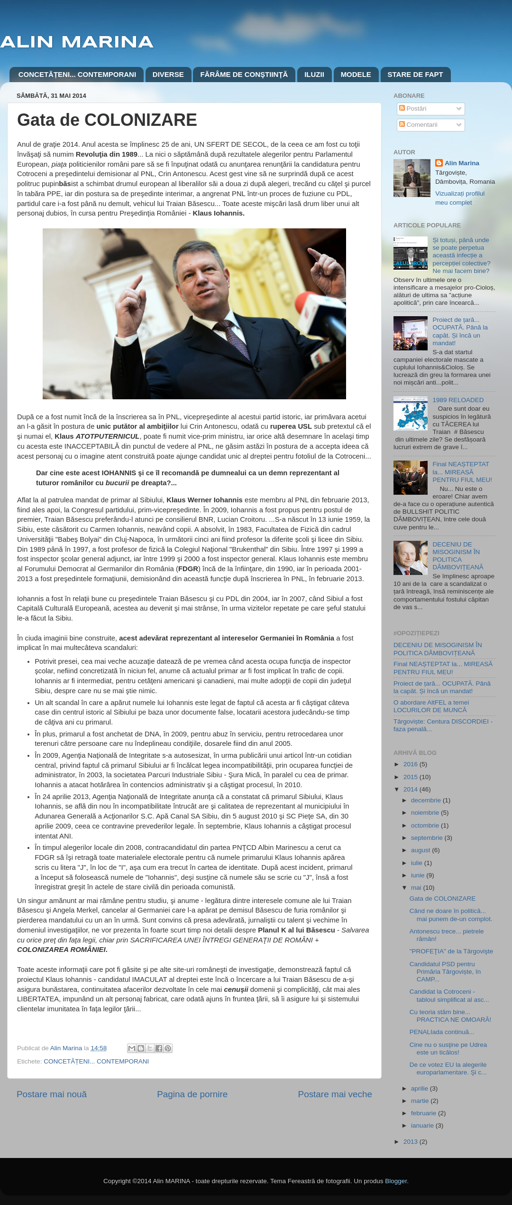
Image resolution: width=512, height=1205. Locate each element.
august (421, 850)
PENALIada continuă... (442, 1032)
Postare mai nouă (52, 1094)
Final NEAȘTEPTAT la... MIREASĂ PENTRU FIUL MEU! (462, 472)
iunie (418, 875)
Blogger (396, 1181)
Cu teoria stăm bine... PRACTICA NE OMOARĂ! (451, 1015)
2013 (411, 1141)
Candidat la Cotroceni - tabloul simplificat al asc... (449, 995)
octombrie (426, 825)
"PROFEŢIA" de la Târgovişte (452, 951)
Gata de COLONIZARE (443, 898)
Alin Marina (462, 163)
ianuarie (423, 1125)
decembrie (427, 800)
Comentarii (418, 124)
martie (420, 1100)
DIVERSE (168, 74)
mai (417, 887)
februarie (424, 1113)
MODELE (356, 74)
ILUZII (314, 74)
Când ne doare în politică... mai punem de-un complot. (451, 914)
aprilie (420, 1088)
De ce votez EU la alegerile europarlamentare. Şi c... (448, 1068)
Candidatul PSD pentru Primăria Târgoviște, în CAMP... (445, 971)
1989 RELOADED (458, 400)
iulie (417, 862)
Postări (413, 108)
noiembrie (426, 812)
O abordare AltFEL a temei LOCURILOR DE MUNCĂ (431, 706)
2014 (411, 789)
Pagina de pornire (192, 1094)
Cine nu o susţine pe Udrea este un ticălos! (448, 1048)
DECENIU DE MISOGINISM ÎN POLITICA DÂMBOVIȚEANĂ (457, 556)
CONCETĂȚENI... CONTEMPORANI (77, 74)
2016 (411, 764)
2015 (411, 777)
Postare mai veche (335, 1094)
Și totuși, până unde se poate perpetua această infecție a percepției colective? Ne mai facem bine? (461, 255)
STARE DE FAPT (415, 74)
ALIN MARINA (77, 43)
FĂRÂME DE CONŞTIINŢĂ (244, 74)
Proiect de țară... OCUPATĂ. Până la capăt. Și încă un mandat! (460, 331)
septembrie (428, 837)
